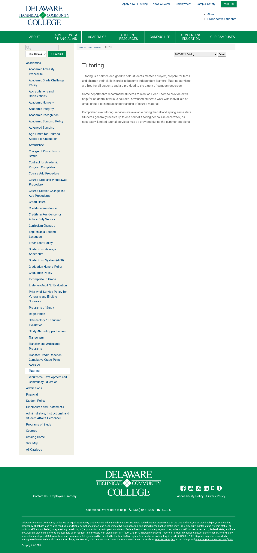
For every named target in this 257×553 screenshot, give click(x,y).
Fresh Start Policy (41, 243)
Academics (97, 37)
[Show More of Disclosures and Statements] (24, 407)
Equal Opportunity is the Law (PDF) (214, 539)
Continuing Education (191, 37)
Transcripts (36, 337)
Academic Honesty (41, 102)
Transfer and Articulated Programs (44, 346)
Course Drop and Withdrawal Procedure (48, 182)
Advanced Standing (41, 127)
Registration (37, 314)
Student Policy (35, 400)
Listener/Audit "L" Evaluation (48, 285)
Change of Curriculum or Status (44, 154)
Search (57, 54)
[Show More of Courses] (24, 430)
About (34, 37)
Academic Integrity (41, 109)
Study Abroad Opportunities (47, 331)
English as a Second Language (42, 234)
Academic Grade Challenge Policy (46, 83)
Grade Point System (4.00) (46, 260)
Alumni (211, 14)
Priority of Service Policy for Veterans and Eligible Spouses (48, 296)
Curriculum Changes (42, 225)
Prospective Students (221, 19)
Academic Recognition (44, 115)
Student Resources (128, 37)
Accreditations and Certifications (41, 94)
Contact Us (40, 496)
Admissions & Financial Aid (66, 37)
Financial (32, 394)
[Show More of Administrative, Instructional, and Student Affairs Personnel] (24, 413)
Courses (31, 430)
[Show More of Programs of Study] (24, 424)
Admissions (34, 388)
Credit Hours (37, 202)
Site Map (32, 443)
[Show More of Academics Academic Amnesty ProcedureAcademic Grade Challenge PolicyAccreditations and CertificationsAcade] (24, 63)
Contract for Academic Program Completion (43, 165)
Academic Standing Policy (46, 121)
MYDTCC (229, 4)
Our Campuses (222, 37)
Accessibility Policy (190, 496)
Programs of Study (41, 307)
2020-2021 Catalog (88, 47)
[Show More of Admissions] (24, 388)
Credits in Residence (43, 208)
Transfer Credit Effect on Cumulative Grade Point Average (45, 359)
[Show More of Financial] (24, 394)
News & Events (162, 3)
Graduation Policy (40, 273)
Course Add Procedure (44, 173)
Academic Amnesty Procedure (42, 71)
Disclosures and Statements (45, 407)
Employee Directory (63, 496)
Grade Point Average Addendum (42, 251)
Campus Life (160, 37)
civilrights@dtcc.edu (166, 536)
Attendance (36, 145)
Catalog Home (35, 437)
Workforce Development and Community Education (48, 379)
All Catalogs (34, 449)
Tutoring (34, 371)
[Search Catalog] (42, 47)
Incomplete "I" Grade (42, 279)
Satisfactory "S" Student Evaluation (45, 322)
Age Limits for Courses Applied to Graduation (44, 136)
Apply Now (128, 3)
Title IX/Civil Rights (165, 539)
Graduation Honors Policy (45, 266)
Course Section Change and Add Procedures (47, 193)
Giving (144, 3)
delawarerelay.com (151, 532)
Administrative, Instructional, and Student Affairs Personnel (47, 416)
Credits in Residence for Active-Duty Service (45, 217)
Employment (183, 3)
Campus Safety (206, 3)
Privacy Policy (215, 496)
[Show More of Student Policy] (24, 400)
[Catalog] (195, 54)
